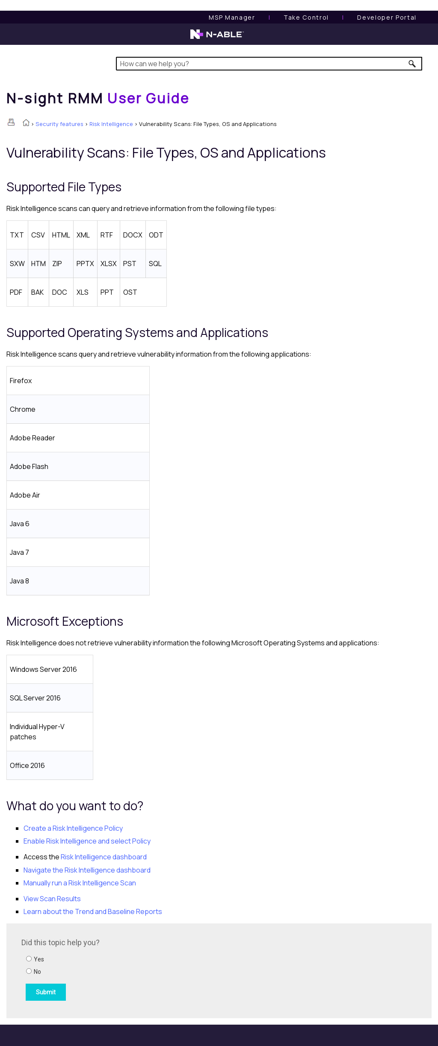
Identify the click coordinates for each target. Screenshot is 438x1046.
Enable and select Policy (87, 841)
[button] (412, 63)
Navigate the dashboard (87, 870)
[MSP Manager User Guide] (232, 17)
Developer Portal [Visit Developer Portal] (387, 17)
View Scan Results (52, 898)
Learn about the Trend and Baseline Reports (93, 911)
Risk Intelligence (111, 124)
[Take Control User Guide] (306, 17)
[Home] (97, 98)
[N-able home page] (217, 38)
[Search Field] (269, 63)
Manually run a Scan (80, 883)
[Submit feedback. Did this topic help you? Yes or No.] (137, 970)
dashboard (104, 856)
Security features (59, 124)
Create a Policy (73, 828)
